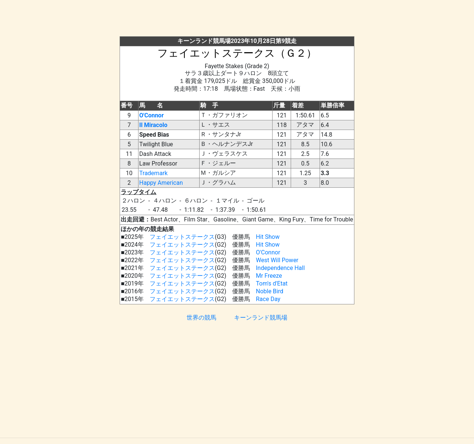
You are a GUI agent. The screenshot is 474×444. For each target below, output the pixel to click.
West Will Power (277, 260)
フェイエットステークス (182, 236)
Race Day (268, 299)
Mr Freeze (269, 275)
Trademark (153, 173)
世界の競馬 (201, 317)
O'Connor (151, 115)
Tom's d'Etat (272, 283)
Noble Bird (269, 291)
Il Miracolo (153, 124)
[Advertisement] (237, 19)
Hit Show (268, 236)
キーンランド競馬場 (260, 317)
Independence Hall (280, 267)
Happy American (161, 182)
